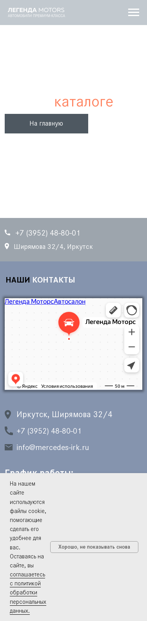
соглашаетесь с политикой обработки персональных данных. (28, 592)
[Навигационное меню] (133, 12)
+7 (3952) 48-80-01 (49, 431)
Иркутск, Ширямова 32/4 (64, 414)
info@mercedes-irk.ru (52, 447)
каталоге (83, 101)
